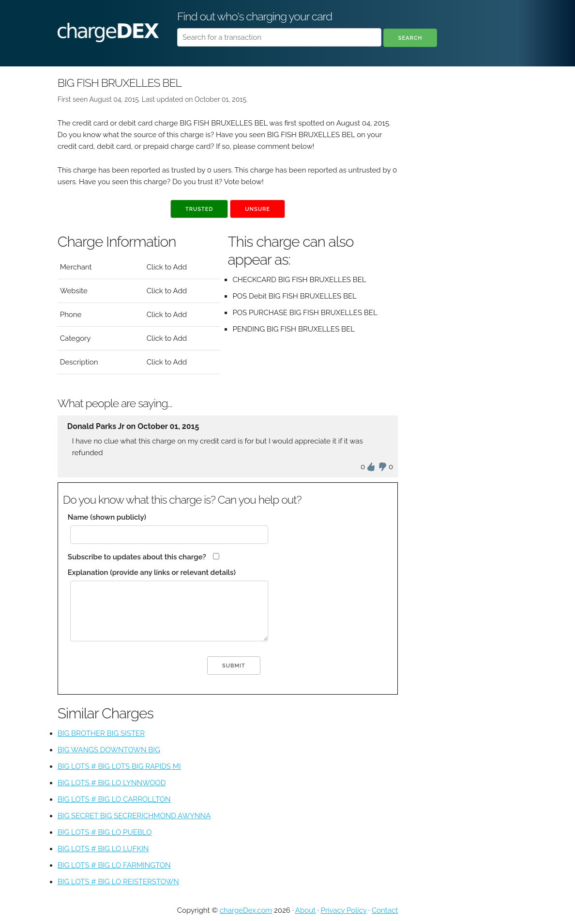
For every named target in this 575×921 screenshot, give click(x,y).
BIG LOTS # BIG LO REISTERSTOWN (118, 881)
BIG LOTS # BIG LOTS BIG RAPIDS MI (119, 766)
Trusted (199, 209)
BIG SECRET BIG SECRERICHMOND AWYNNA (134, 815)
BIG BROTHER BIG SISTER (101, 733)
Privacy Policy (344, 910)
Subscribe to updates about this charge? (137, 557)
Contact (385, 910)
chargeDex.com (246, 910)
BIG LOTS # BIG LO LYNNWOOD (112, 782)
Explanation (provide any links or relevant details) (152, 572)
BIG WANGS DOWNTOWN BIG (109, 750)
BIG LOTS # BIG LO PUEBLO (105, 832)
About (305, 910)
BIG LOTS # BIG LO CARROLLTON (114, 799)
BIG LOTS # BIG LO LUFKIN (103, 848)
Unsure (257, 209)
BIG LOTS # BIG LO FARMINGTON (114, 865)
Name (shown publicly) (107, 517)
